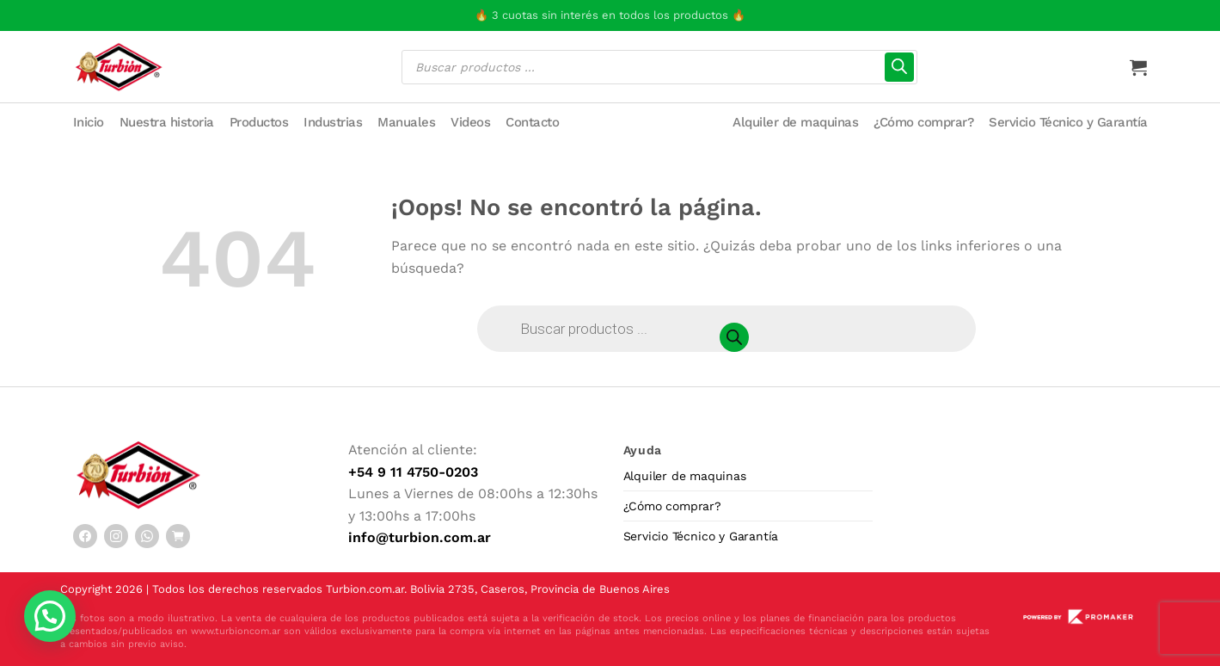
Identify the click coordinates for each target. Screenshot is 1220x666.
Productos (259, 122)
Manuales (406, 122)
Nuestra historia (167, 122)
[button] (50, 616)
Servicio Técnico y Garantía (1068, 122)
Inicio (88, 122)
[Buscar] (899, 67)
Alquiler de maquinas (795, 122)
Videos (470, 122)
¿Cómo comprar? (923, 122)
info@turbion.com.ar (419, 537)
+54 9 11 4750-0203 (413, 472)
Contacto (532, 122)
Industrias (332, 122)
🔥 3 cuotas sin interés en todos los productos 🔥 (610, 15)
